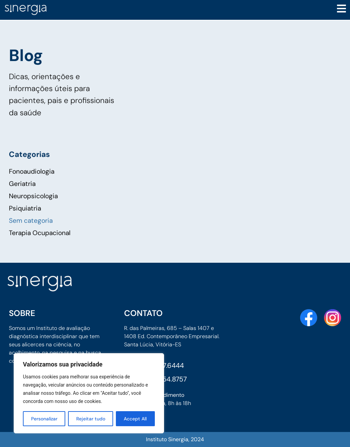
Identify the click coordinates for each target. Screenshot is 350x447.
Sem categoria (31, 233)
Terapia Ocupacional (39, 245)
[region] (89, 393)
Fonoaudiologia (31, 184)
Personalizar (44, 419)
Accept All (135, 419)
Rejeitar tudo (91, 419)
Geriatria (22, 196)
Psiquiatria (25, 221)
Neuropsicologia (33, 208)
